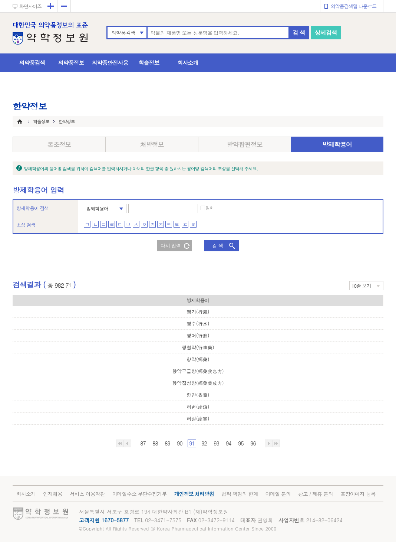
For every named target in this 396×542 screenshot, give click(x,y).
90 (179, 443)
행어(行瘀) (198, 335)
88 (155, 443)
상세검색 (326, 32)
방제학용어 (337, 144)
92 (204, 443)
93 (216, 443)
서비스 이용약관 (87, 493)
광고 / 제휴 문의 (315, 493)
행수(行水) (198, 323)
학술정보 (149, 62)
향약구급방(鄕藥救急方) (198, 371)
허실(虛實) (198, 418)
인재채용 (52, 493)
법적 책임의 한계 (239, 493)
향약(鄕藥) (198, 359)
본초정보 (59, 144)
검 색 (299, 32)
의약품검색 (123, 32)
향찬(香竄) (198, 394)
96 (252, 443)
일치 (209, 208)
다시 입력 (171, 245)
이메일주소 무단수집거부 (139, 493)
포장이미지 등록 (358, 493)
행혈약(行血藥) (198, 347)
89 (167, 443)
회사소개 (188, 62)
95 (240, 443)
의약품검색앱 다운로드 (353, 6)
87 (142, 443)
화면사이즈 (30, 6)
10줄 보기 (361, 285)
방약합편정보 (245, 144)
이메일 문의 (278, 493)
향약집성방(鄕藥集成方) (198, 382)
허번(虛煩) (198, 406)
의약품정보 (71, 62)
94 (228, 443)
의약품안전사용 (110, 62)
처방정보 (152, 144)
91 (191, 443)
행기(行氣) (198, 311)
